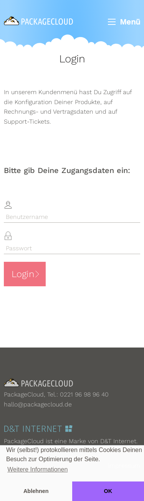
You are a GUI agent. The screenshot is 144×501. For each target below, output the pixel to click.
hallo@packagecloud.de (38, 404)
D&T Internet (118, 441)
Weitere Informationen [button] (37, 469)
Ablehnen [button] (36, 491)
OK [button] (108, 491)
